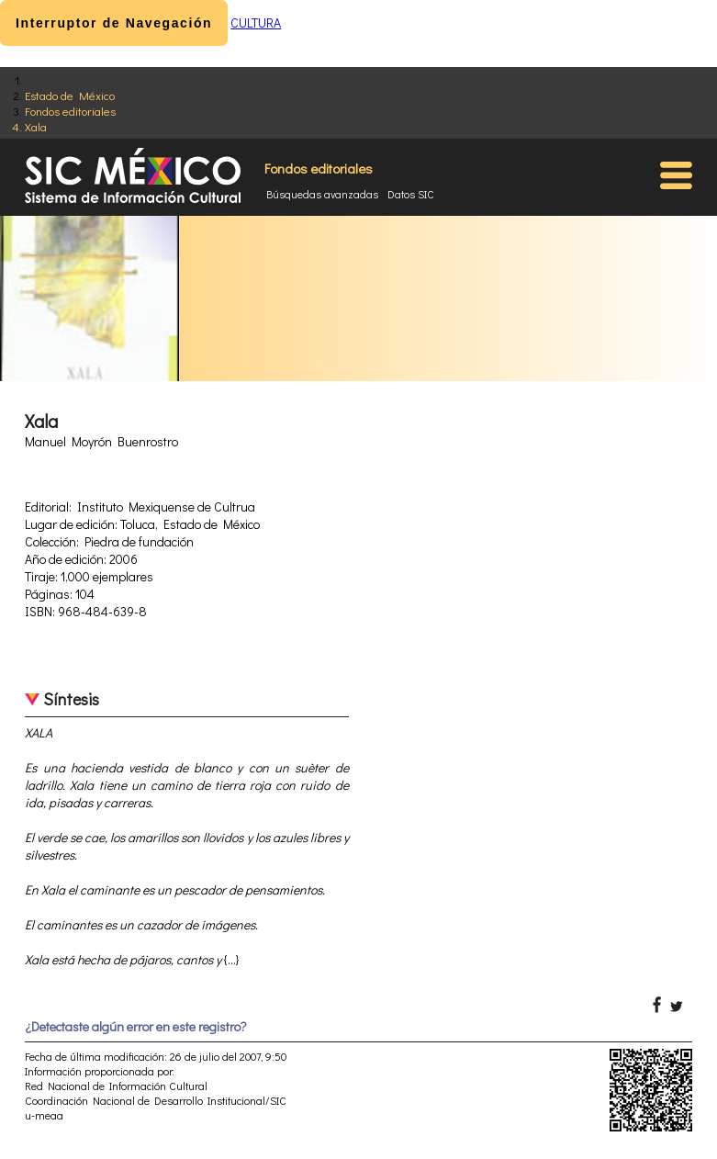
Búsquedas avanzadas (322, 193)
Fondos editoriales (70, 110)
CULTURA (255, 22)
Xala (36, 126)
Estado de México (70, 95)
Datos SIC (410, 193)
